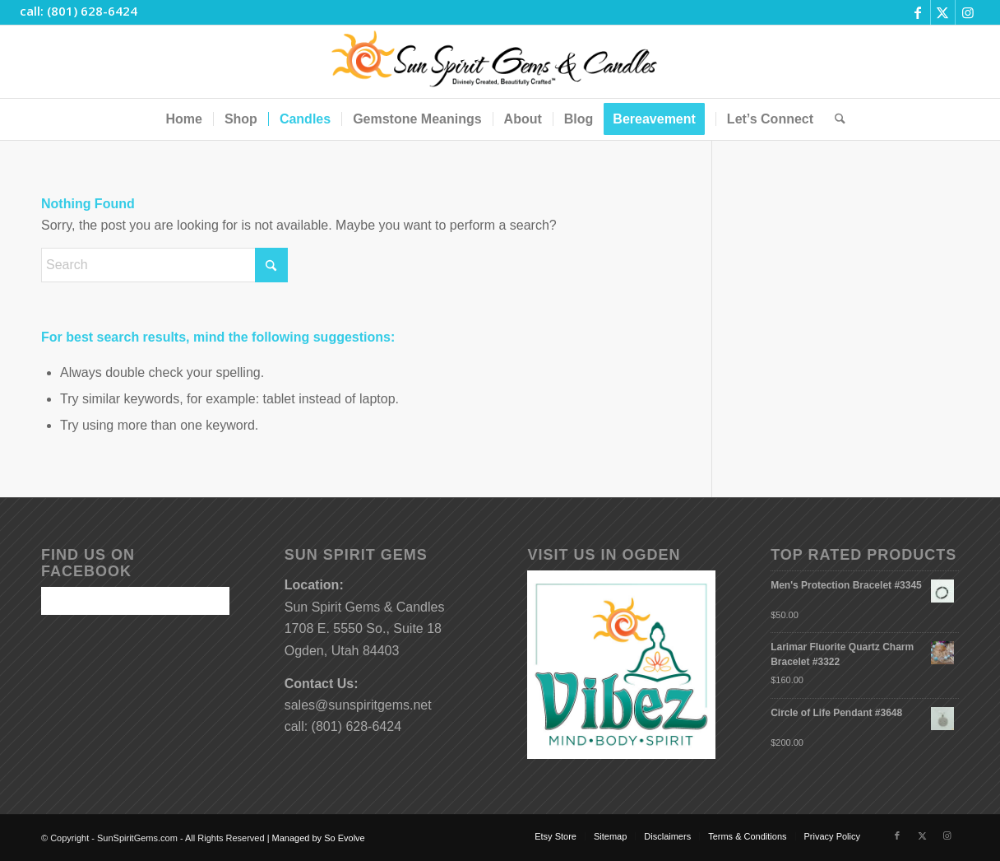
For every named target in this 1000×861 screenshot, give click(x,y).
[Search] (834, 119)
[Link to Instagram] (968, 12)
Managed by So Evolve (318, 838)
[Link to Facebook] (918, 12)
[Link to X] (943, 12)
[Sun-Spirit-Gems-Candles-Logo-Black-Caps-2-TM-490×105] (500, 62)
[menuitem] (183, 119)
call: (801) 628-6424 (78, 10)
